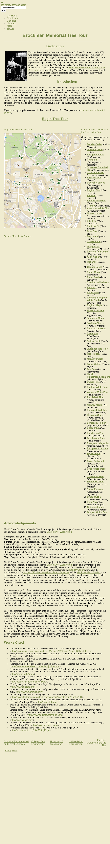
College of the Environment (38, 742)
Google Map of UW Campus (18, 236)
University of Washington (13, 5)
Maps (9, 26)
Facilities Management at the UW (96, 743)
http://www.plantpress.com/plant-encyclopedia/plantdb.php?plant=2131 (46, 697)
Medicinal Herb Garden (88, 572)
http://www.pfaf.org (46, 702)
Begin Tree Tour (55, 119)
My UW (10, 28)
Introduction (67, 81)
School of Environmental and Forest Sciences (46, 572)
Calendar (11, 21)
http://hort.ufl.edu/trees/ (22, 674)
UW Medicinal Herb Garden (76, 742)
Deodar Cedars (77, 570)
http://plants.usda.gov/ (22, 720)
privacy (7, 750)
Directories (12, 18)
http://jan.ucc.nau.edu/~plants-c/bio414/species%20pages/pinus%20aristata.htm (51, 651)
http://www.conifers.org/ (22, 687)
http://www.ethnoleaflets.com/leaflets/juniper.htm (35, 666)
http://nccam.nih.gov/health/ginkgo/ (28, 682)
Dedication (55, 46)
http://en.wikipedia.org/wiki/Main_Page (30, 730)
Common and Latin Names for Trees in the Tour (94, 130)
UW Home (12, 15)
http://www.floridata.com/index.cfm (45, 715)
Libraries (11, 23)
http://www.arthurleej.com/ (45, 725)
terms (14, 750)
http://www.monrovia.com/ (30, 692)
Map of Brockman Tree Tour (18, 129)
